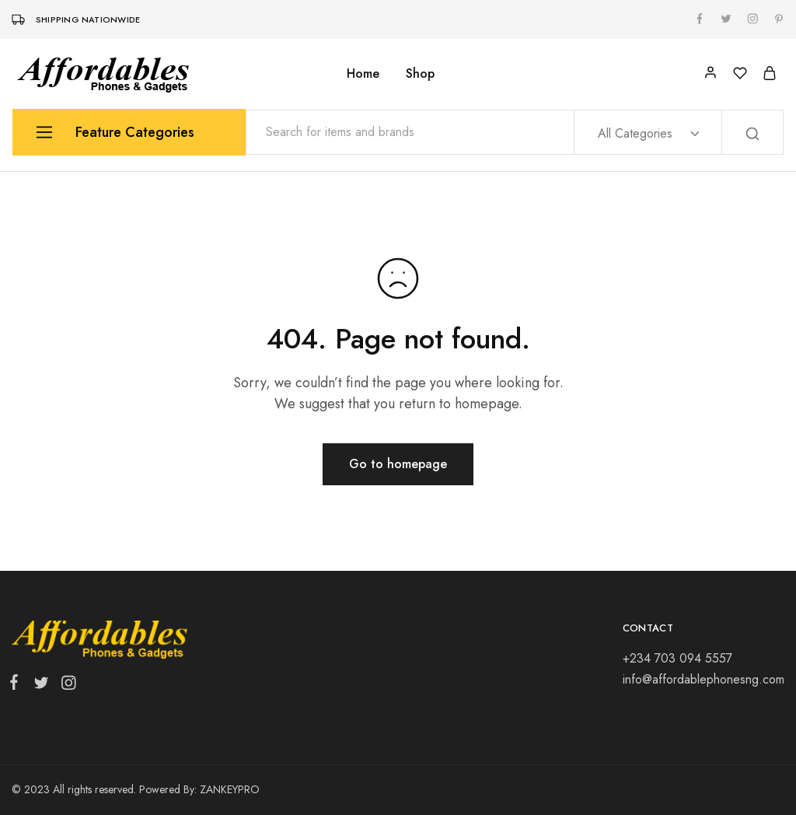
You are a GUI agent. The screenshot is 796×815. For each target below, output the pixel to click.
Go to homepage (398, 464)
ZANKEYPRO (230, 789)
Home (363, 73)
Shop (420, 73)
